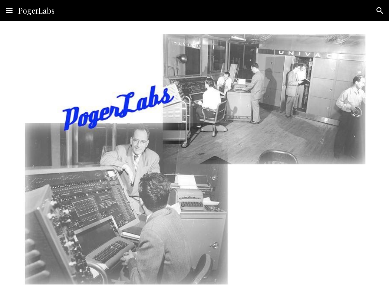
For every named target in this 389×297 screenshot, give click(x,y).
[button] (9, 10)
